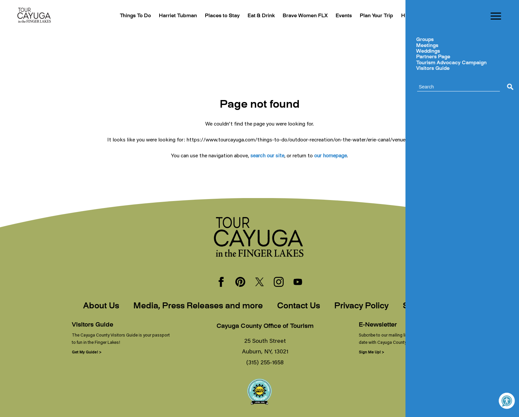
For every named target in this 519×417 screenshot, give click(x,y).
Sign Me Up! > (371, 351)
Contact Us (298, 306)
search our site (267, 155)
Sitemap (419, 306)
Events (337, 16)
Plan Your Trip (372, 16)
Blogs (443, 16)
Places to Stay (206, 16)
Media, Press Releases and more (198, 306)
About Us (101, 306)
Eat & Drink (248, 16)
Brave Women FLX (295, 16)
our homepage (330, 155)
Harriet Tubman (158, 16)
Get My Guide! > (86, 351)
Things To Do (113, 16)
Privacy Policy (361, 306)
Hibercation (413, 16)
